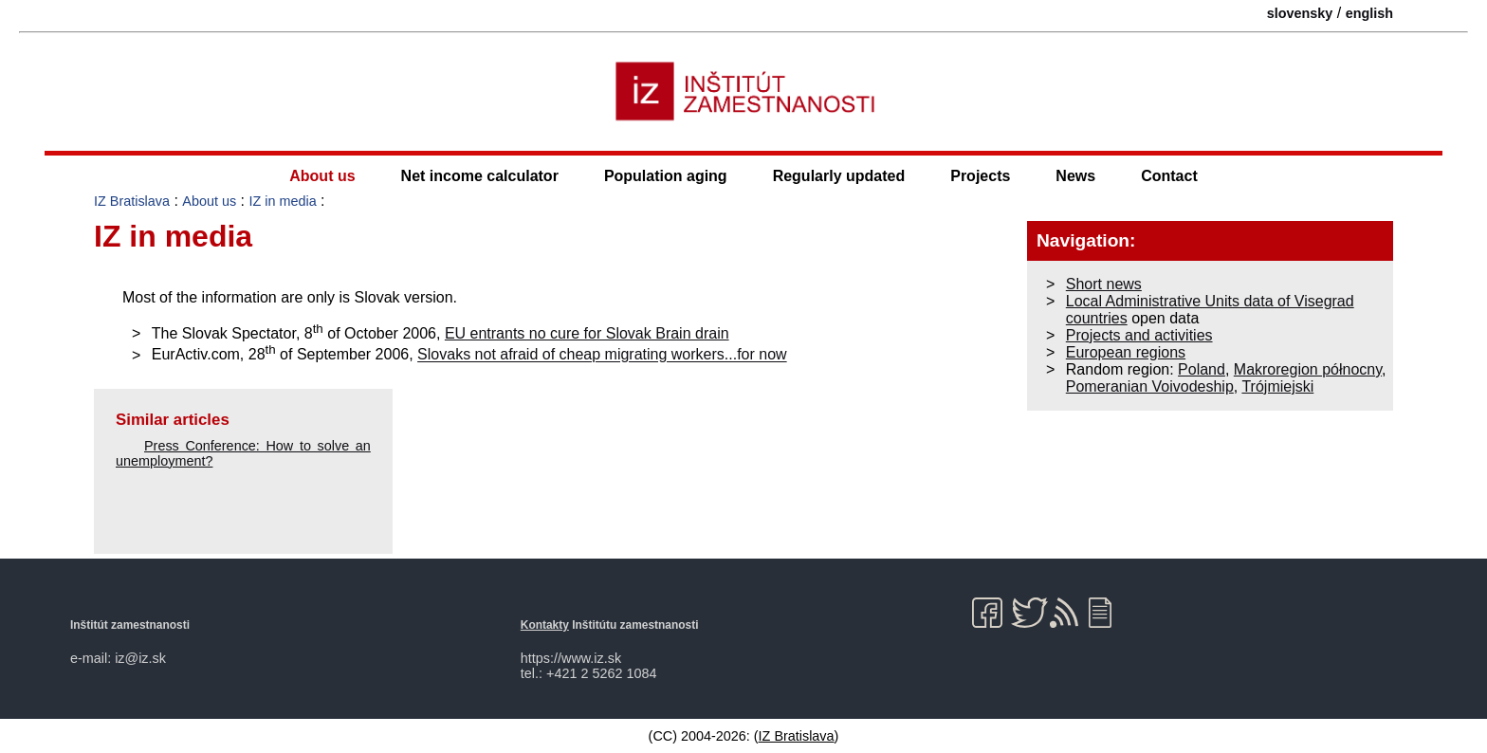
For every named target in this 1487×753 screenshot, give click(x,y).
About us (322, 176)
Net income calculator (480, 176)
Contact (1169, 176)
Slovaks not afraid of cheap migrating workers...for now (602, 355)
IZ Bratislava (132, 201)
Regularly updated (839, 176)
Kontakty (545, 625)
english (1369, 13)
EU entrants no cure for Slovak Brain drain (587, 333)
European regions (1125, 352)
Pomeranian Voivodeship (1150, 386)
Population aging (665, 176)
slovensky (1300, 13)
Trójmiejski (1277, 386)
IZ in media (282, 201)
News (1075, 176)
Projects (980, 176)
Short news (1104, 284)
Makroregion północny (1308, 369)
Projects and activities (1139, 335)
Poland (1201, 369)
